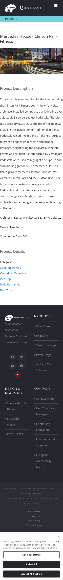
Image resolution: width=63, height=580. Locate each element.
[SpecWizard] (17, 374)
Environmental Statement (45, 442)
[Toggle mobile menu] (56, 5)
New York (6, 290)
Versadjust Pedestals (13, 273)
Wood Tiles (43, 326)
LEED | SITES (15, 434)
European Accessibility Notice (43, 461)
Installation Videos (14, 422)
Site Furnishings (46, 345)
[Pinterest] (21, 365)
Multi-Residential (10, 284)
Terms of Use (34, 516)
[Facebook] (12, 357)
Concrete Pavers (10, 268)
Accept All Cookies (31, 574)
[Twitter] (21, 357)
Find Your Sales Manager (45, 411)
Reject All (31, 565)
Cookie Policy (34, 520)
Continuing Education (43, 427)
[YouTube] (12, 365)
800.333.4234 (32, 8)
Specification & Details (16, 406)
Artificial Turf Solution (44, 367)
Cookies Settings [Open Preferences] (34, 525)
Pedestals (42, 336)
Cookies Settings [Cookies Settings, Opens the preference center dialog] (31, 555)
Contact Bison (45, 399)
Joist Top (5, 279)
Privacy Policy (34, 511)
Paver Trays (43, 355)
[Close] (59, 537)
